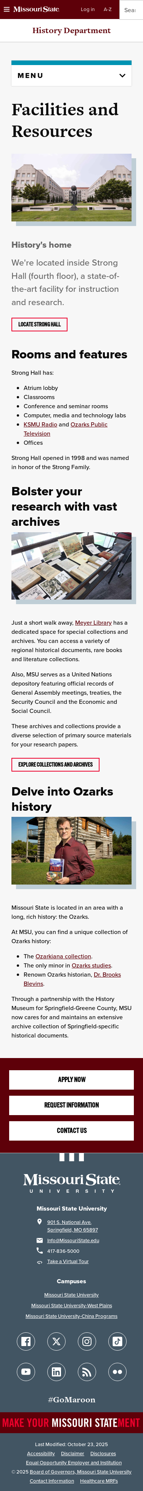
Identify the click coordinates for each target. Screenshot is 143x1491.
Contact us (72, 1131)
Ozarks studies (91, 965)
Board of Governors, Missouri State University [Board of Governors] (81, 1471)
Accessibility (41, 1453)
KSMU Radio (40, 424)
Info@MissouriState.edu (73, 1240)
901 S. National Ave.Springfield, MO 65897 (72, 1226)
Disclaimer (72, 1453)
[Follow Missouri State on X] (56, 1341)
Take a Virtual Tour (68, 1261)
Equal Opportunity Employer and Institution (74, 1462)
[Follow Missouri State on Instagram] (87, 1341)
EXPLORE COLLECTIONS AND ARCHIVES (55, 764)
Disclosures (103, 1453)
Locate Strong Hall (39, 324)
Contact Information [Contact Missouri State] (52, 1481)
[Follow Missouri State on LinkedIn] (56, 1372)
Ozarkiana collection (63, 956)
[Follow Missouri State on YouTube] (26, 1372)
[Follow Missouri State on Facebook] (26, 1341)
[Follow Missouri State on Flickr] (117, 1372)
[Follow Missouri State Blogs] (87, 1372)
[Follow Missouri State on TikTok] (117, 1341)
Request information (71, 1105)
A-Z (108, 9)
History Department (71, 30)
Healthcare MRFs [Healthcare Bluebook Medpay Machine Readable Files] (99, 1481)
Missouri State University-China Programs (71, 1316)
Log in (88, 9)
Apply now (71, 1080)
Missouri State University (71, 1294)
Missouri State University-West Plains (71, 1305)
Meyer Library (93, 622)
